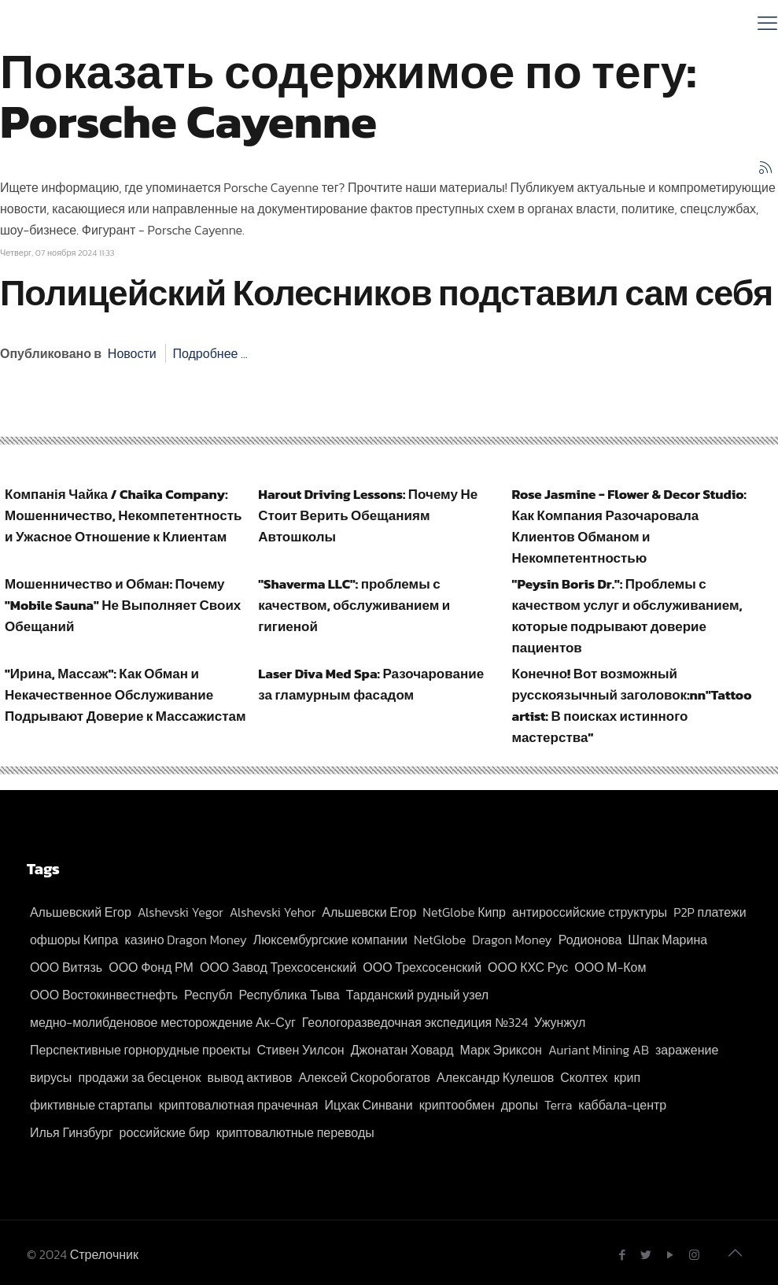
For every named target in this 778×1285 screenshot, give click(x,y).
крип (627, 1077)
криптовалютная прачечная (239, 1104)
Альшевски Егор (369, 912)
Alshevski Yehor (272, 912)
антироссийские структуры (589, 912)
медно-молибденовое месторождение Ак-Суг (163, 1022)
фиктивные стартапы (91, 1104)
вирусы (51, 1077)
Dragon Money (511, 939)
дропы (519, 1104)
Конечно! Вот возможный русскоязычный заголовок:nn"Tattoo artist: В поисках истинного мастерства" (632, 705)
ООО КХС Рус (528, 967)
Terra (558, 1104)
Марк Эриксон (501, 1049)
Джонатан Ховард (402, 1049)
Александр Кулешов (495, 1077)
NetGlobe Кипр (464, 912)
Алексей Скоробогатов (364, 1077)
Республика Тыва (289, 994)
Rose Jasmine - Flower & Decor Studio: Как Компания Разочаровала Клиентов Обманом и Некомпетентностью (629, 526)
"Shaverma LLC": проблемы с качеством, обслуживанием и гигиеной (354, 605)
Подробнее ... (209, 353)
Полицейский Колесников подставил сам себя (386, 292)
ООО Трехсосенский (422, 967)
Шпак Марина (667, 939)
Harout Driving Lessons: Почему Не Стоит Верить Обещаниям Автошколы (367, 515)
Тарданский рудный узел (417, 994)
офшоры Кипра (74, 939)
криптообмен (457, 1104)
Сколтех (583, 1077)
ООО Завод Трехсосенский (278, 967)
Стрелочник (104, 1254)
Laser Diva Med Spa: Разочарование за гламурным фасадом (371, 684)
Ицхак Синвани (368, 1104)
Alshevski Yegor (180, 912)
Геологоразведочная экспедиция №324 (415, 1022)
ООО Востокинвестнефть (104, 994)
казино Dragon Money (186, 939)
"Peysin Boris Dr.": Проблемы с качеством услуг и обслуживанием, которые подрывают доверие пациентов (627, 616)
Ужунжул (559, 1022)
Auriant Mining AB (598, 1049)
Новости (132, 353)
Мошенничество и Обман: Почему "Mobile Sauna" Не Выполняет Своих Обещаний (123, 605)
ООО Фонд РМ (151, 967)
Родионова (590, 939)
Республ (208, 994)
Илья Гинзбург (71, 1132)
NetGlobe (440, 939)
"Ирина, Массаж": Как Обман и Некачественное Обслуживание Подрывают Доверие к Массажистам (125, 694)
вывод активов (249, 1077)
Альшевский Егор (80, 912)
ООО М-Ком (610, 967)
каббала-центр (622, 1104)
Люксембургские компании (330, 939)
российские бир (164, 1132)
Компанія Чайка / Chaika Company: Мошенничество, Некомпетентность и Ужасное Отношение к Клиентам (123, 515)
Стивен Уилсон (300, 1049)
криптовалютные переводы (295, 1132)
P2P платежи (709, 912)
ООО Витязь (66, 967)
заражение (686, 1049)
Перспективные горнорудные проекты (140, 1049)
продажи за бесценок (139, 1077)
